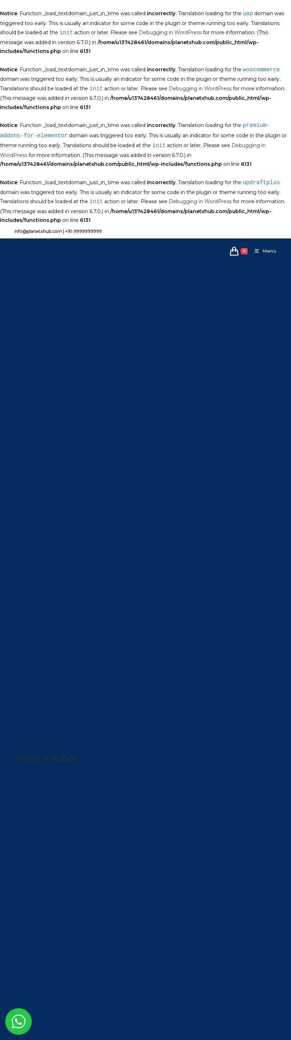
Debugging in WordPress (170, 33)
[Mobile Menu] (263, 251)
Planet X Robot (45, 758)
